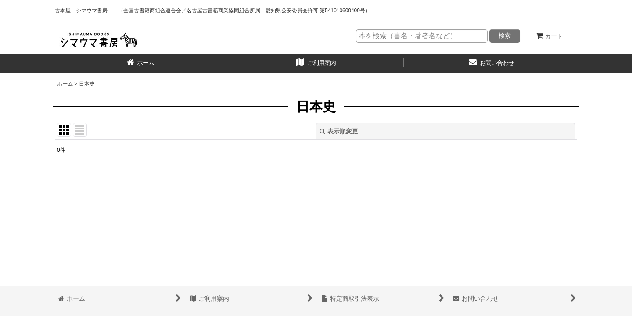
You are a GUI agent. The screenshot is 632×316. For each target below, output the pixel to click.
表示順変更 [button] (339, 131)
